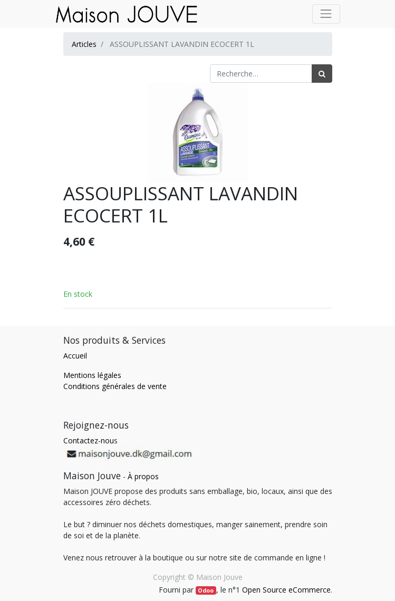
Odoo (206, 590)
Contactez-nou (88, 440)
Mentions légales (92, 375)
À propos (143, 476)
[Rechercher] (322, 73)
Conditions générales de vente (115, 386)
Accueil (75, 356)
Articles (84, 44)
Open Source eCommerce (286, 590)
